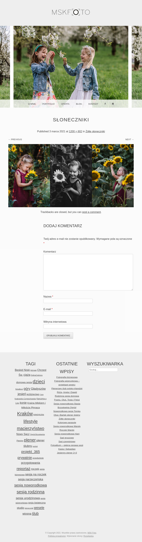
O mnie (32, 104)
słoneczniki (29, 508)
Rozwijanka (88, 536)
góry (27, 388)
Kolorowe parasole (67, 422)
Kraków (25, 413)
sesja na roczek (35, 474)
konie (23, 402)
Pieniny (20, 440)
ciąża (27, 374)
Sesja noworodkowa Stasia (67, 403)
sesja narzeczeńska (30, 479)
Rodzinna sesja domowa (67, 396)
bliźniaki (34, 370)
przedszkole (38, 458)
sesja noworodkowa (30, 485)
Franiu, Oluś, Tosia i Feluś (67, 400)
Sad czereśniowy (67, 441)
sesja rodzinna (31, 491)
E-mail (48, 309)
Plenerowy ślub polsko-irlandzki (66, 388)
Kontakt (93, 104)
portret (35, 446)
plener (30, 440)
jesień (22, 394)
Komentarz (49, 251)
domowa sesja (24, 382)
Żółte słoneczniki (95, 131)
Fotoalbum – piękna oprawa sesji (67, 445)
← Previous (15, 139)
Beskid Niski (22, 370)
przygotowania (30, 462)
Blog (79, 104)
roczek (35, 469)
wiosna (27, 513)
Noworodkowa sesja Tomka (66, 411)
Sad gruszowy (67, 438)
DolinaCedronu (37, 375)
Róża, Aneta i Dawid (67, 392)
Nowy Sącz (23, 434)
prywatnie (24, 457)
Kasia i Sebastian (66, 449)
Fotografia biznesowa (66, 377)
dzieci (39, 381)
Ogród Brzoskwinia (37, 434)
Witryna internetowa (54, 321)
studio (20, 507)
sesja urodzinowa (28, 498)
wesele (39, 507)
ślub (35, 513)
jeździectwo (33, 394)
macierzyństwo (30, 428)
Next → (129, 139)
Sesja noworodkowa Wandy (66, 426)
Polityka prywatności (57, 536)
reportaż (23, 468)
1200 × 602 (75, 131)
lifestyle (31, 421)
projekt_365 (30, 452)
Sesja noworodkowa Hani (66, 434)
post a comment (91, 212)
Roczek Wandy (66, 430)
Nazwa (48, 296)
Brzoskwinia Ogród (67, 407)
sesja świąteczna (37, 502)
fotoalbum (19, 389)
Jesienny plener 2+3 (67, 453)
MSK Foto (91, 533)
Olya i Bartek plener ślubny (67, 415)
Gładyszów (38, 388)
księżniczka (38, 414)
